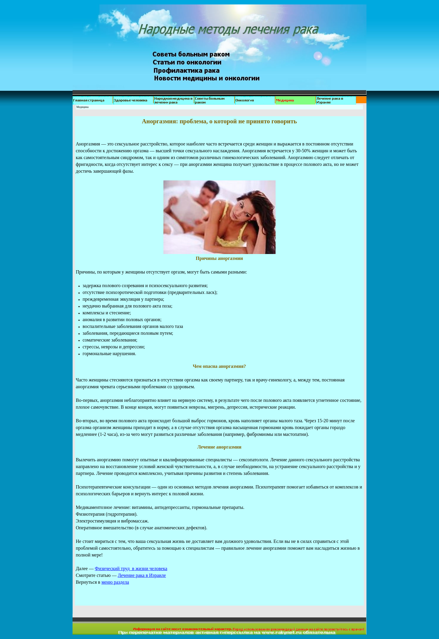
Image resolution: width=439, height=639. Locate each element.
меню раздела (115, 582)
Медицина (82, 107)
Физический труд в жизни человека (131, 568)
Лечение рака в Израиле (142, 575)
